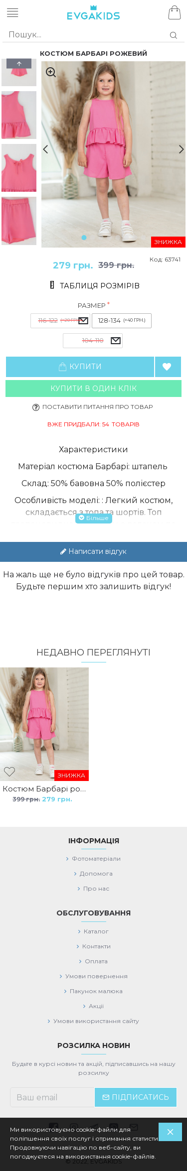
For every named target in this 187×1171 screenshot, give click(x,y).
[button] (41, 149)
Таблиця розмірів (100, 285)
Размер (92, 305)
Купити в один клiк (93, 388)
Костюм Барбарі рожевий (44, 788)
